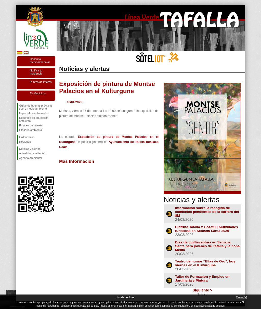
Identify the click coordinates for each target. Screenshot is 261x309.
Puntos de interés (41, 81)
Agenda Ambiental (30, 157)
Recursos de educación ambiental (33, 119)
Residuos (25, 141)
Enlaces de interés (30, 125)
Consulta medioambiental (40, 60)
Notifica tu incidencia (36, 72)
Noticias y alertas (30, 148)
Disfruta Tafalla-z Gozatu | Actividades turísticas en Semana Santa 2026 (206, 229)
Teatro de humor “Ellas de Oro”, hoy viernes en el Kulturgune (205, 263)
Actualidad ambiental (32, 153)
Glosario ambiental (31, 129)
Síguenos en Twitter (28, 168)
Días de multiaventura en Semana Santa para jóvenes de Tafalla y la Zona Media (207, 246)
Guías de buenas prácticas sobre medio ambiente (36, 107)
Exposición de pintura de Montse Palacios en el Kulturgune (107, 87)
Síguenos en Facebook (20, 168)
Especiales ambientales (34, 113)
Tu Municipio (38, 93)
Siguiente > (202, 290)
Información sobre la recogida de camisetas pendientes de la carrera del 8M (207, 211)
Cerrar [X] (241, 297)
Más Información (76, 161)
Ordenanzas (26, 137)
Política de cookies (214, 305)
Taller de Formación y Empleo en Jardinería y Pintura (202, 278)
